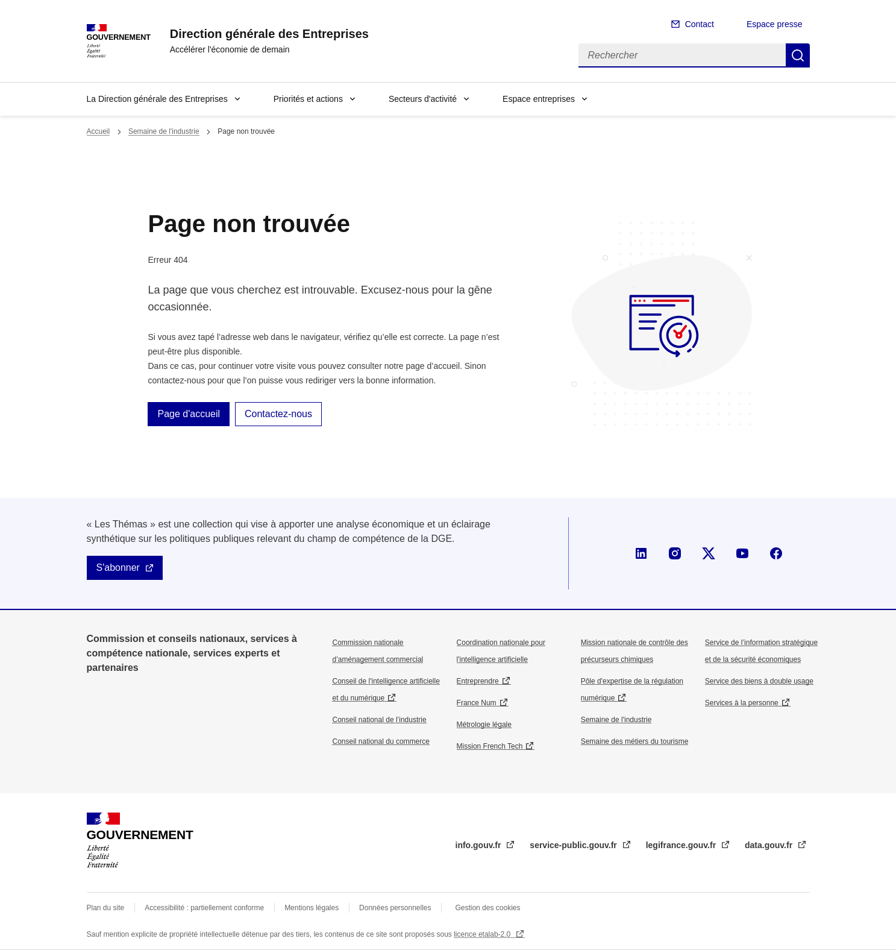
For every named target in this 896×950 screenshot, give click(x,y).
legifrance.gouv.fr (682, 845)
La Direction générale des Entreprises (157, 99)
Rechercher (798, 55)
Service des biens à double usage (759, 681)
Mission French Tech (490, 746)
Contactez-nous (278, 414)
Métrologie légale (484, 724)
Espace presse (775, 24)
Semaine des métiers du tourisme (635, 741)
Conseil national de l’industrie (379, 720)
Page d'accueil (188, 414)
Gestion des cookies (487, 908)
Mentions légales (311, 908)
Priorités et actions (308, 99)
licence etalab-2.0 (483, 934)
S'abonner (118, 567)
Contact (699, 24)
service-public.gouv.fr (574, 845)
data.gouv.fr (770, 845)
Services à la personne (742, 703)
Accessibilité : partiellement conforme (204, 908)
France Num (477, 703)
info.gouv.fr (480, 845)
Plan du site (106, 908)
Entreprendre (478, 681)
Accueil (98, 131)
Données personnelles (395, 908)
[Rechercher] (682, 55)
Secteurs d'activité (423, 99)
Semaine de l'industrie (163, 131)
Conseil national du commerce (380, 741)
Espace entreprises (539, 99)
